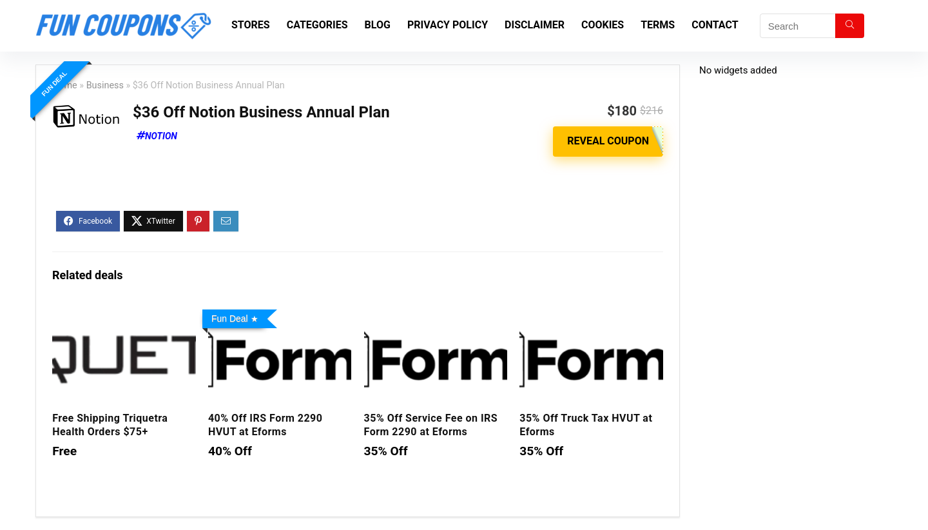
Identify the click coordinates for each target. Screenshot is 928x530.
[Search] (849, 26)
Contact (714, 25)
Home (64, 85)
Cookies (602, 25)
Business (105, 85)
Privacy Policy (447, 25)
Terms (658, 25)
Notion (161, 136)
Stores (250, 25)
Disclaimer (535, 25)
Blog (378, 25)
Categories (317, 25)
